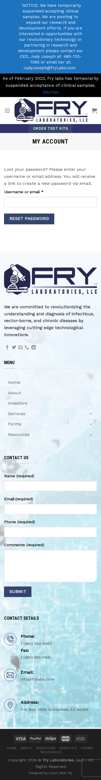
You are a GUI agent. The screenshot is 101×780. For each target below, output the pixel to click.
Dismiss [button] (51, 92)
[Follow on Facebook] (7, 347)
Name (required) (19, 476)
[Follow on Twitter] (14, 347)
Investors (17, 403)
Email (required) (18, 499)
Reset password (29, 218)
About (14, 392)
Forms (14, 423)
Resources (19, 434)
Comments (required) (24, 545)
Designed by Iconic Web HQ (50, 773)
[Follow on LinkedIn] (33, 347)
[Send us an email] (20, 347)
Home (14, 382)
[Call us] (27, 347)
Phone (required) (19, 522)
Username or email (32, 191)
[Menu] (7, 110)
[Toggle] (91, 413)
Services (16, 413)
